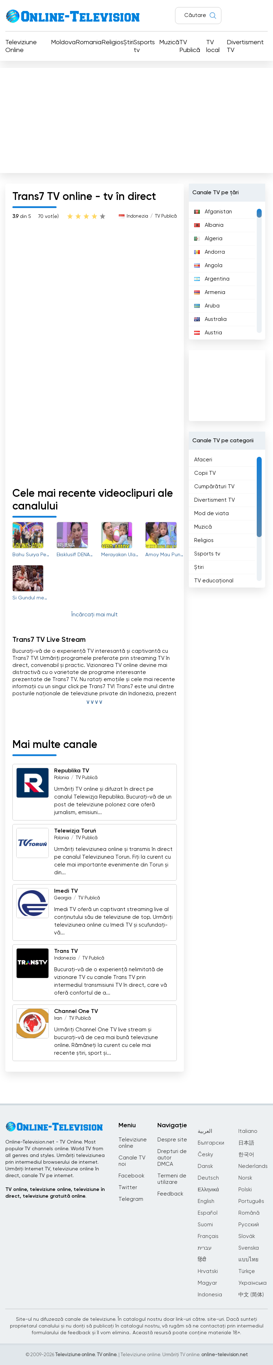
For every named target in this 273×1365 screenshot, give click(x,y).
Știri (128, 42)
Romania (88, 42)
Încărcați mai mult (94, 615)
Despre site (172, 1139)
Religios (112, 42)
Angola (208, 265)
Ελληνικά (208, 1189)
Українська (252, 1283)
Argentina (212, 279)
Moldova (63, 42)
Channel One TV (76, 1011)
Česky (205, 1154)
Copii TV (205, 473)
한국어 (246, 1154)
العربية (205, 1131)
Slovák (246, 1236)
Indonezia (137, 216)
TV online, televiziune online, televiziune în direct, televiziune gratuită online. (55, 1193)
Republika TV (71, 771)
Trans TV (66, 951)
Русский (248, 1224)
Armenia (209, 292)
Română (249, 1213)
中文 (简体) (251, 1294)
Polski (245, 1189)
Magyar (207, 1283)
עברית (204, 1248)
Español (207, 1213)
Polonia (61, 778)
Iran (58, 1018)
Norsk (245, 1178)
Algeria (208, 238)
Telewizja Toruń (75, 831)
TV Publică (189, 46)
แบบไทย (248, 1259)
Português (251, 1201)
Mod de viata (211, 513)
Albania (208, 225)
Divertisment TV (245, 46)
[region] (227, 271)
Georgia (62, 898)
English (206, 1201)
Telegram (130, 1199)
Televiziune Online (21, 46)
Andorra (209, 252)
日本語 (246, 1143)
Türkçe (246, 1271)
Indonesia (210, 1294)
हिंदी (202, 1259)
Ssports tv (144, 46)
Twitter (127, 1187)
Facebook (131, 1176)
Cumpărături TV (214, 486)
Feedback (170, 1194)
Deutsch (208, 1178)
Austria (208, 332)
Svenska (248, 1248)
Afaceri (203, 459)
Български (211, 1143)
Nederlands (253, 1166)
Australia (210, 319)
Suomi (205, 1224)
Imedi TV (66, 891)
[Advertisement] (136, 118)
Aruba (207, 306)
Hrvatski (208, 1271)
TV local (213, 46)
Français (208, 1236)
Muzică (169, 42)
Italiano (247, 1131)
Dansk (205, 1166)
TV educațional (213, 580)
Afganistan (213, 211)
